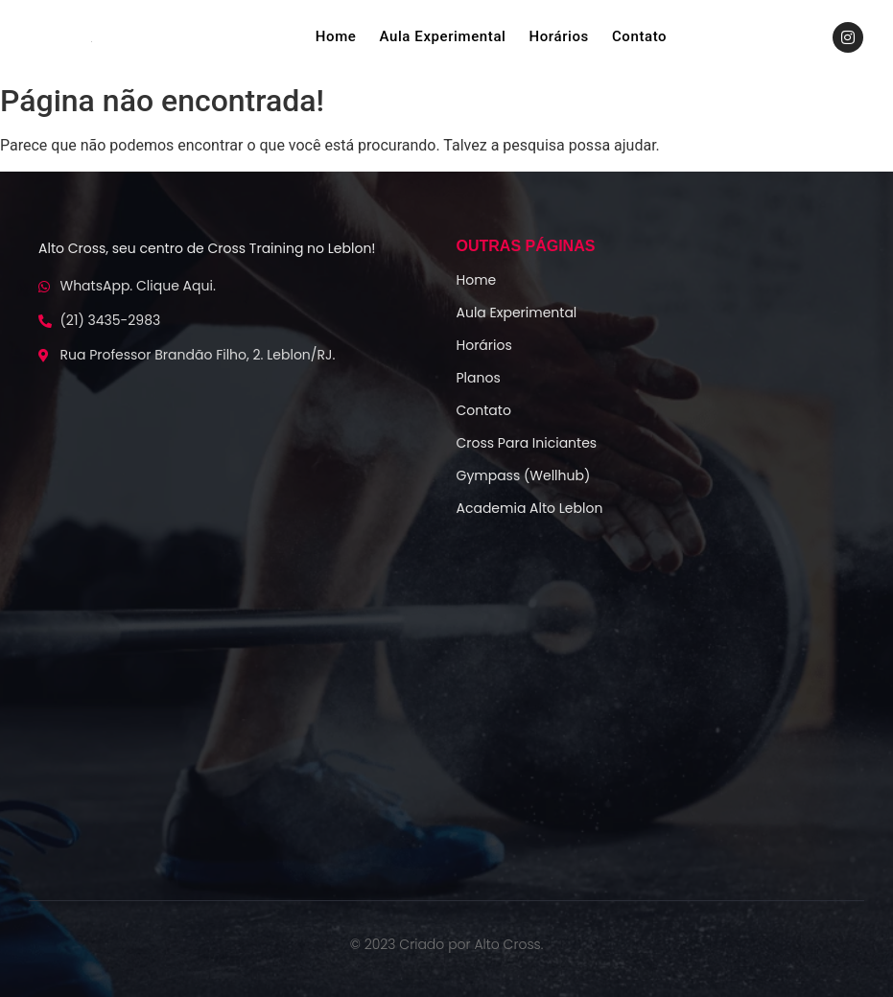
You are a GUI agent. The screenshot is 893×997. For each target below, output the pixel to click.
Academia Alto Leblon (530, 508)
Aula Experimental (442, 36)
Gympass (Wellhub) (524, 475)
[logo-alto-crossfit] (91, 41)
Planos (479, 377)
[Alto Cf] (447, 705)
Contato (639, 36)
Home (336, 36)
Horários (559, 36)
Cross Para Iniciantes (527, 442)
